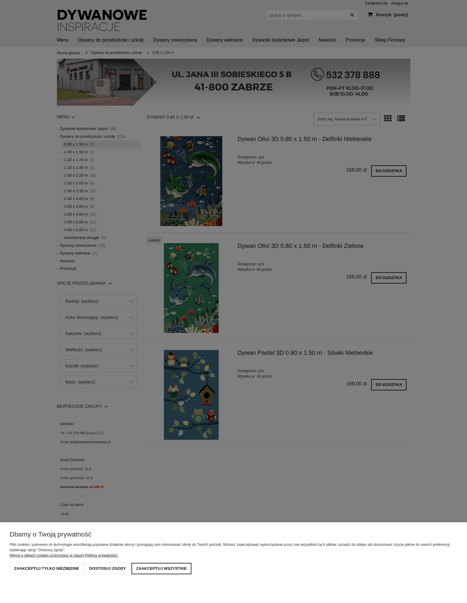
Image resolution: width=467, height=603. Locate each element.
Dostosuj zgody (107, 568)
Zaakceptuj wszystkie (161, 568)
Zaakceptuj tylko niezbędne (46, 568)
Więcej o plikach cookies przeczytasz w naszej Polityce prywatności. (64, 555)
